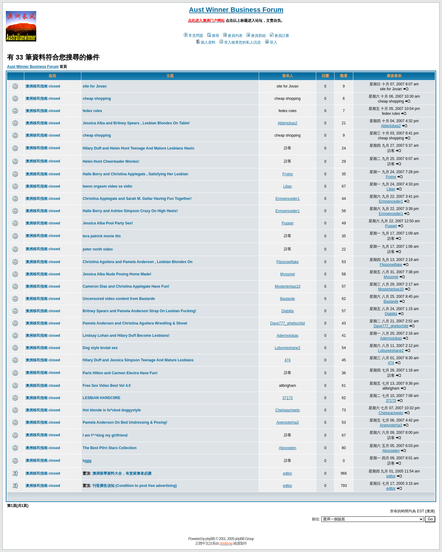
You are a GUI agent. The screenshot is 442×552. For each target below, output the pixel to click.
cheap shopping (97, 98)
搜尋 (213, 35)
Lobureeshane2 (287, 348)
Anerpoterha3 (287, 422)
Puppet (287, 223)
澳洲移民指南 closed (42, 86)
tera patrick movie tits (102, 236)
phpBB (210, 539)
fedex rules (92, 111)
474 (288, 360)
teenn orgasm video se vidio (107, 186)
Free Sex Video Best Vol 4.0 (106, 385)
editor (287, 473)
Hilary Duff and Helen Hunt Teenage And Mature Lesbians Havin (138, 148)
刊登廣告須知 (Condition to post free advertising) (134, 486)
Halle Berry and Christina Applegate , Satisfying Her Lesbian (135, 174)
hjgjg (87, 461)
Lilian (287, 186)
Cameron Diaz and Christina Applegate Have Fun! (126, 286)
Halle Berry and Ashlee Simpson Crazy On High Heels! (130, 211)
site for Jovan (95, 86)
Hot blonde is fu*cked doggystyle (112, 410)
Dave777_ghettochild (287, 323)
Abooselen (287, 448)
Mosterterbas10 (287, 286)
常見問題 (193, 35)
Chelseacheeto (287, 410)
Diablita (287, 311)
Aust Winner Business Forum (236, 10)
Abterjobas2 (287, 123)
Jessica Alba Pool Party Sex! (108, 223)
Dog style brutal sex (100, 348)
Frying (287, 174)
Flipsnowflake (287, 262)
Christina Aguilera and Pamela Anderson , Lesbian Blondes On (137, 262)
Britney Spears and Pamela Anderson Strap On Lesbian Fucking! (139, 311)
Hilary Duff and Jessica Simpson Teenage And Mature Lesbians (138, 360)
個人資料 (205, 42)
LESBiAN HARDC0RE (101, 398)
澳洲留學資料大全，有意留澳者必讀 (121, 473)
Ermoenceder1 (287, 198)
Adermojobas (287, 335)
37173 (287, 398)
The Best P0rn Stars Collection (109, 448)
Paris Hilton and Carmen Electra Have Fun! (120, 373)
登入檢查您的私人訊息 (240, 42)
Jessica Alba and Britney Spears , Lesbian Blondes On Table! (136, 123)
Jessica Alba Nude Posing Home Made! (117, 274)
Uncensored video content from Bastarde (119, 299)
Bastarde (287, 299)
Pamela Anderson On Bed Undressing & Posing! (125, 422)
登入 (271, 42)
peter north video (98, 249)
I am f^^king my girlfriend (105, 435)
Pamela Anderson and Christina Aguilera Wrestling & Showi (135, 323)
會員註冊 (279, 35)
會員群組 (256, 35)
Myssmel (287, 274)
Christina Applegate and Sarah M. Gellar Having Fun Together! (137, 198)
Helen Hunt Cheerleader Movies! (111, 161)
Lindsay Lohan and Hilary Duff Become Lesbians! (126, 335)
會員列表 (232, 35)
